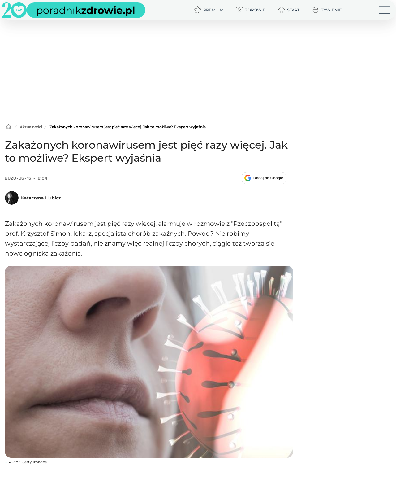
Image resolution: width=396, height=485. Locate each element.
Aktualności (31, 127)
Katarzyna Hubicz (41, 198)
